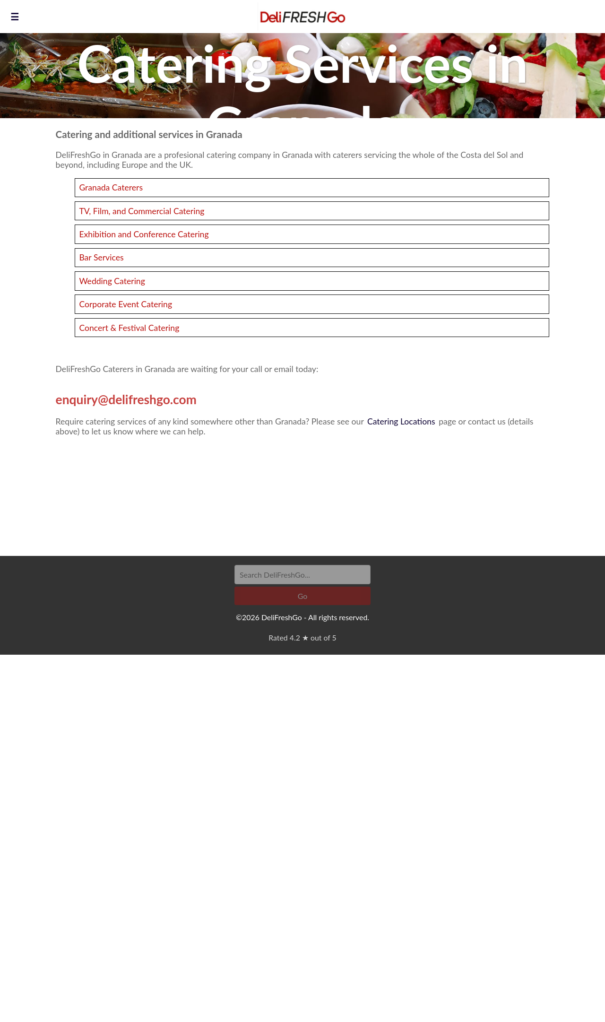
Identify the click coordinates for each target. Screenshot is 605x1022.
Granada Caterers (111, 187)
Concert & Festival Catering (129, 328)
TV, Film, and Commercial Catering (141, 211)
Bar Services (101, 257)
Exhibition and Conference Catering (143, 234)
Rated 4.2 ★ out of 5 (302, 637)
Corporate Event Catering (125, 304)
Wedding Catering (112, 281)
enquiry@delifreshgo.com (126, 399)
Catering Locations (401, 421)
